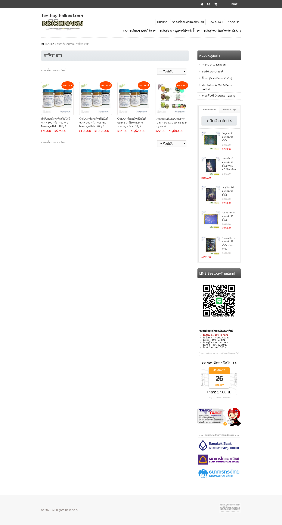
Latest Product (209, 109)
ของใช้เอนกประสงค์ (212, 71)
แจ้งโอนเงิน (216, 22)
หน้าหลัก (49, 44)
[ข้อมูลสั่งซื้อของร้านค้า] (171, 71)
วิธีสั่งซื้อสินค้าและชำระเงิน (188, 22)
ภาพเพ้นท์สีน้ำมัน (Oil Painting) (219, 95)
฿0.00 (234, 4)
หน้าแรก (162, 22)
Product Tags (229, 109)
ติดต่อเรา (233, 22)
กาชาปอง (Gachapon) (214, 64)
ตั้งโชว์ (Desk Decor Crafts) (217, 78)
